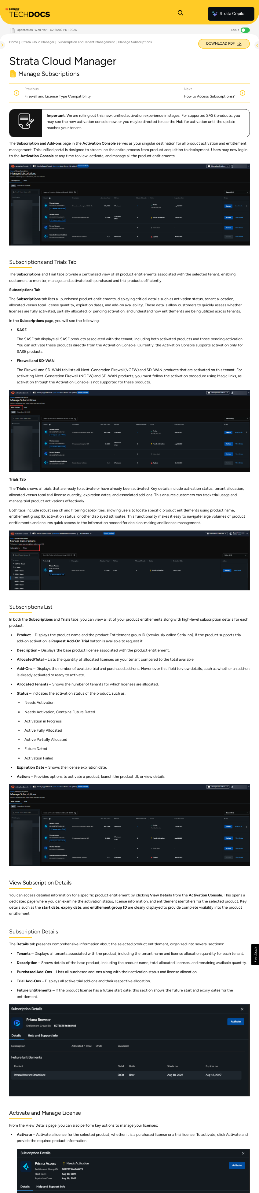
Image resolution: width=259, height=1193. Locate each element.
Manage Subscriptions (135, 42)
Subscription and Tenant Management (86, 42)
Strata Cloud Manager (37, 42)
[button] (255, 954)
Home (13, 42)
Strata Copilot (228, 13)
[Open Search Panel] (180, 13)
